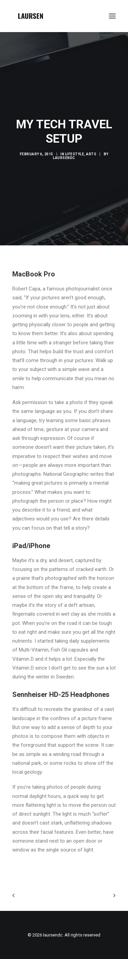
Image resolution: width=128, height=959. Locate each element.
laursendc (64, 158)
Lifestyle (74, 154)
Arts (91, 154)
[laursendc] (30, 16)
